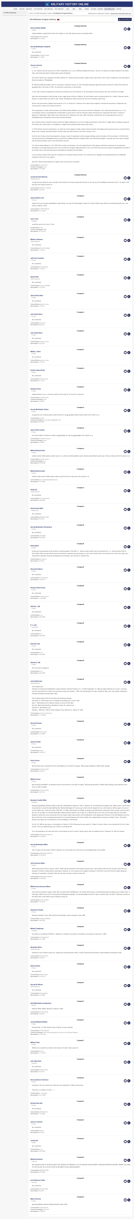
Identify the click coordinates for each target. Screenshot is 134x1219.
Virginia (49, 13)
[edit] (128, 29)
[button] (65, 28)
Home (31, 13)
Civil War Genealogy (40, 13)
